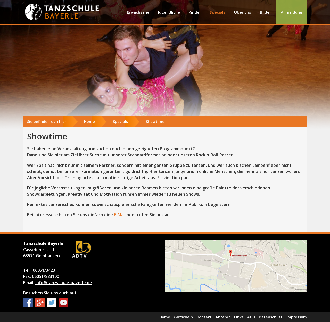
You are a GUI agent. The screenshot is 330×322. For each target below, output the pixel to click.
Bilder (265, 12)
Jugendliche (169, 12)
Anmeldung (291, 12)
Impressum (296, 317)
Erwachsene (138, 12)
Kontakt (204, 317)
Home (89, 121)
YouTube (63, 302)
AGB (251, 317)
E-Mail (120, 215)
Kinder (195, 12)
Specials (217, 12)
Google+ (40, 302)
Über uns (242, 12)
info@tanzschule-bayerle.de (63, 282)
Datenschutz (271, 317)
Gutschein (183, 317)
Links (238, 317)
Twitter (51, 302)
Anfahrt (223, 317)
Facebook (28, 302)
